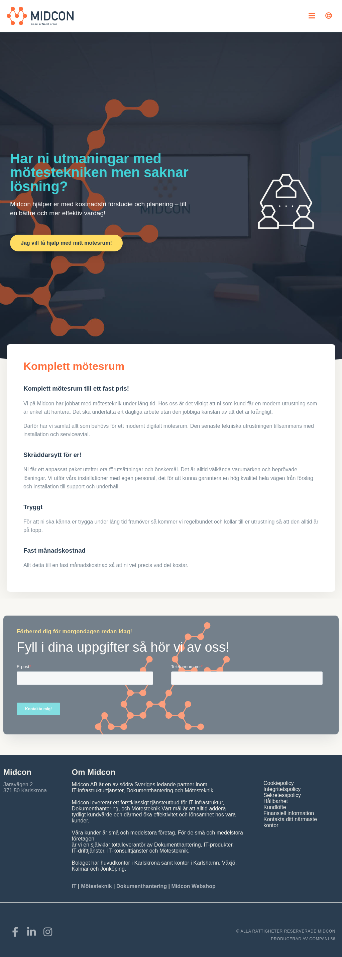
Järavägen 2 (18, 784)
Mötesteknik (96, 886)
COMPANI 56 (322, 939)
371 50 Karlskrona (25, 790)
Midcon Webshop (194, 886)
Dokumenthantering (141, 886)
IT (75, 886)
